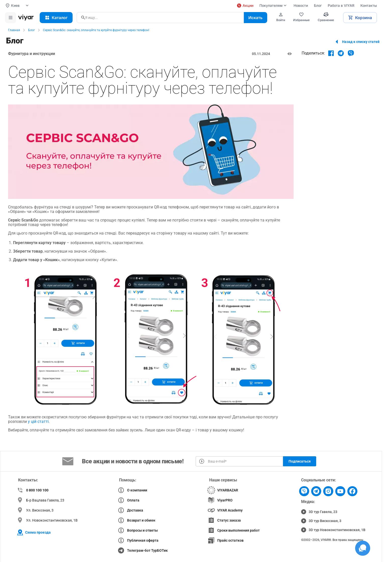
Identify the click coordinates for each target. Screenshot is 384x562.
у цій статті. (39, 421)
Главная (14, 30)
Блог (31, 30)
